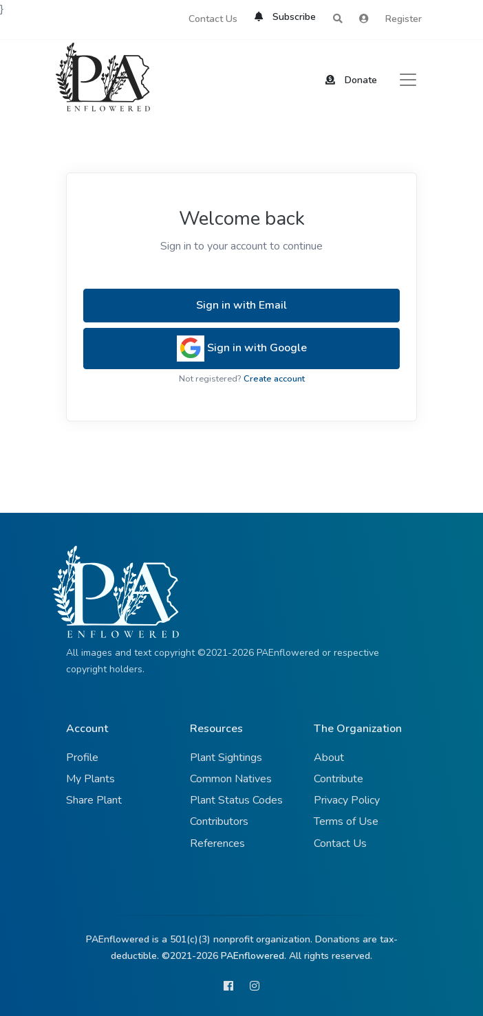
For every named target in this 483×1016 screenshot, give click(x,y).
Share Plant (94, 800)
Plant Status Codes (236, 800)
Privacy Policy (347, 800)
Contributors (219, 821)
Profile (82, 757)
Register (403, 18)
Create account (274, 379)
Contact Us (213, 18)
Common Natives (231, 778)
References (217, 843)
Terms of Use (346, 821)
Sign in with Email (241, 305)
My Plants (90, 778)
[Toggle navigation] (408, 79)
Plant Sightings (226, 757)
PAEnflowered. (253, 955)
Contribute (338, 778)
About (329, 757)
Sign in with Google (242, 348)
